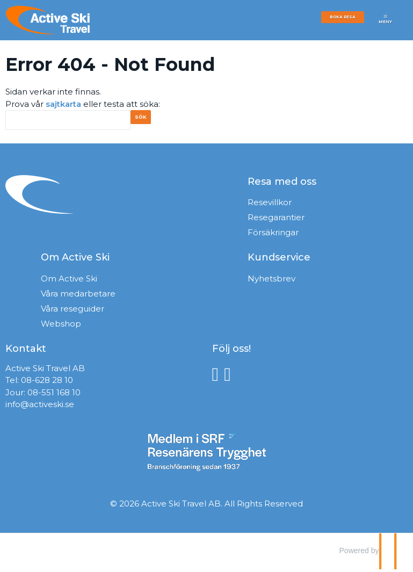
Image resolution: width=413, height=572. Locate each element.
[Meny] (385, 23)
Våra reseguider (72, 311)
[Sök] (68, 120)
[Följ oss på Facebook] (218, 376)
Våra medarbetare (78, 296)
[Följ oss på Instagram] (230, 376)
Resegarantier (276, 220)
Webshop (61, 326)
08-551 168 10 (54, 395)
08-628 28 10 (47, 383)
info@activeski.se (39, 407)
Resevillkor (270, 205)
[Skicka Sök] (147, 121)
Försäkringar (273, 235)
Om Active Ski (69, 281)
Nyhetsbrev (271, 281)
